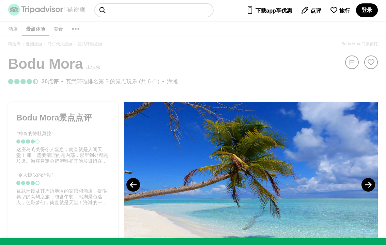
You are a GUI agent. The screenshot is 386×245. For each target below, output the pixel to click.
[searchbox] (154, 10)
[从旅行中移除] (371, 62)
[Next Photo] (368, 185)
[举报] (352, 62)
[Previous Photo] (133, 185)
